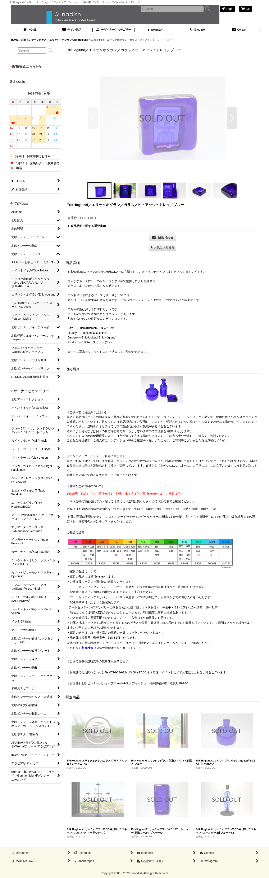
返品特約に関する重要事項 (87, 226)
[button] (93, 118)
